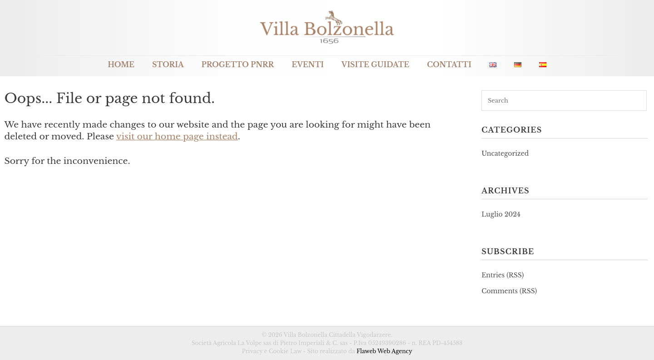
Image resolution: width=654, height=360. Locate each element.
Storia (168, 64)
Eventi (308, 64)
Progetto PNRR (238, 64)
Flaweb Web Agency (384, 351)
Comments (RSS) (509, 291)
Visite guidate (375, 64)
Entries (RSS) (502, 275)
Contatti (449, 64)
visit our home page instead (177, 136)
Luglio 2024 (500, 214)
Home (121, 64)
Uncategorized (505, 153)
